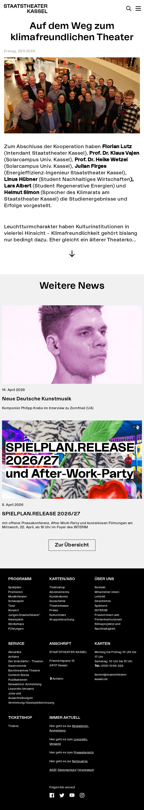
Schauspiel (16, 601)
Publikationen (17, 679)
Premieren (15, 592)
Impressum (86, 770)
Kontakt (100, 587)
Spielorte (101, 605)
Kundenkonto (58, 596)
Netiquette (80, 761)
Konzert (13, 610)
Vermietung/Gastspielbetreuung (31, 702)
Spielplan (14, 587)
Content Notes (18, 675)
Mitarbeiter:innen (107, 592)
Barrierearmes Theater (24, 670)
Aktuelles (14, 652)
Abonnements (59, 592)
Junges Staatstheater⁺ (24, 615)
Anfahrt (13, 656)
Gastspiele (15, 619)
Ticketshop (57, 587)
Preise (53, 610)
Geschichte (103, 601)
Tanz (11, 605)
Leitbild (100, 596)
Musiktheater (17, 596)
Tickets (13, 726)
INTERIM (101, 610)
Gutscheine (57, 601)
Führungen (15, 628)
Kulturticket (57, 615)
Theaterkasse (59, 605)
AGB (52, 770)
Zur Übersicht (72, 545)
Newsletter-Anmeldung (25, 684)
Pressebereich (84, 752)
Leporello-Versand (21, 688)
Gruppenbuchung (61, 619)
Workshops (16, 624)
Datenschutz (67, 770)
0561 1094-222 (112, 666)
